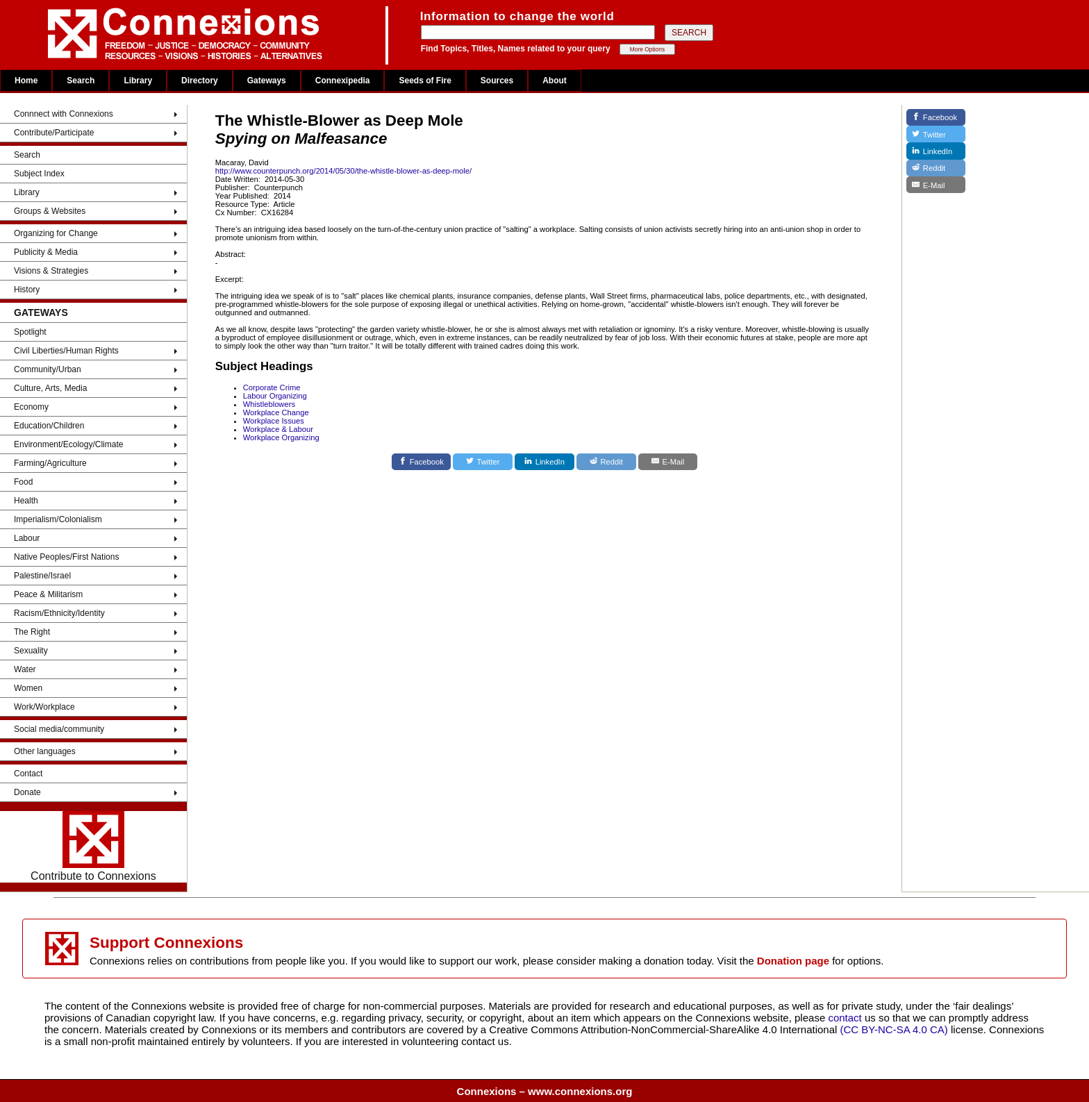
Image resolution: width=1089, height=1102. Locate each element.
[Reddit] (606, 461)
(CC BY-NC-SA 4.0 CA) (894, 1029)
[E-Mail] (668, 461)
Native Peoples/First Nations (66, 557)
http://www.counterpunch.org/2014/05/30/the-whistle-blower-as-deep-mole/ (343, 171)
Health (26, 501)
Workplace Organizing (281, 437)
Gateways (266, 80)
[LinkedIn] (544, 461)
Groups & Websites (49, 211)
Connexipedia (342, 80)
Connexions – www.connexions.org (545, 1091)
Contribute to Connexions (93, 846)
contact (846, 1018)
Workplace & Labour (278, 429)
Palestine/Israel (42, 576)
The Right (32, 632)
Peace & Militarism (48, 594)
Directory (199, 80)
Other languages (45, 751)
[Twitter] (483, 461)
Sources (497, 80)
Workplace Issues (273, 421)
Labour (27, 538)
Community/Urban (47, 369)
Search (80, 80)
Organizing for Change (56, 233)
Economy (31, 407)
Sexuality (31, 651)
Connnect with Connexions (63, 114)
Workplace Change (276, 412)
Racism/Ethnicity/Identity (59, 613)
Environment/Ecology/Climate (68, 444)
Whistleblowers (269, 404)
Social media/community (59, 729)
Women (28, 688)
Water (25, 669)
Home (26, 80)
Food (23, 482)
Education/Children (49, 426)
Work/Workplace (44, 707)
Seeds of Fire (425, 80)
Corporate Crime (272, 387)
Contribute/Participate (54, 132)
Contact (28, 773)
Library (138, 80)
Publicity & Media (46, 252)
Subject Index (39, 173)
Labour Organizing (275, 396)
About (554, 80)
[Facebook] (421, 461)
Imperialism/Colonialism (58, 519)
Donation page (793, 961)
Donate (27, 792)
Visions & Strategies (51, 271)
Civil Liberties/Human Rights (66, 351)
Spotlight (30, 332)
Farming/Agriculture (50, 463)
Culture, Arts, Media (50, 388)
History (27, 289)
